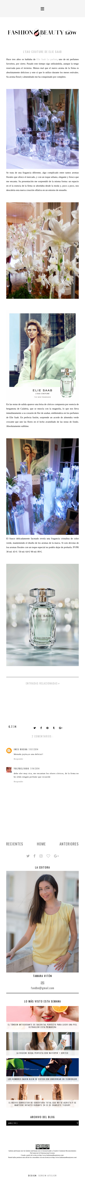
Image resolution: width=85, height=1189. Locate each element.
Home (41, 844)
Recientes (14, 844)
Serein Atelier (48, 1175)
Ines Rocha (21, 749)
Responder (18, 759)
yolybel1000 (21, 768)
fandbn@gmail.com (42, 988)
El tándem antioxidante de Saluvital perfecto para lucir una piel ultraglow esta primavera (42, 1025)
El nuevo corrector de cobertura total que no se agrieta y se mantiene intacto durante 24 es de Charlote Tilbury (42, 1103)
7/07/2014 (33, 749)
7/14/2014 (35, 768)
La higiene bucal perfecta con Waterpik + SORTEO (42, 1053)
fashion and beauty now (33, 1151)
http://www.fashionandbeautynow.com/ (51, 1155)
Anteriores (69, 844)
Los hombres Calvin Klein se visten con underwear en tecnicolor (42, 1079)
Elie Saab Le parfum (46, 59)
